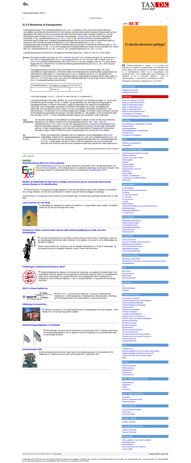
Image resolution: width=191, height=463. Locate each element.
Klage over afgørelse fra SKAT (133, 100)
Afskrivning (126, 180)
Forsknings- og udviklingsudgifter (134, 178)
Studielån (125, 290)
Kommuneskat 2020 (32, 349)
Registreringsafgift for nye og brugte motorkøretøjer (140, 351)
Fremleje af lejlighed (129, 312)
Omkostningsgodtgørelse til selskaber (41, 325)
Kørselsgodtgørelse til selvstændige (135, 130)
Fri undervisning (128, 212)
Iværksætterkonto (128, 229)
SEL (44, 30)
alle (59, 454)
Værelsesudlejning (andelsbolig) (133, 305)
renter (112, 124)
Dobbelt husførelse (129, 155)
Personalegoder (128, 188)
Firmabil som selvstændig (131, 135)
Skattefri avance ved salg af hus (133, 316)
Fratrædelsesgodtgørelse (131, 227)
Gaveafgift (126, 397)
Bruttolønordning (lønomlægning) (134, 190)
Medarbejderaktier (128, 208)
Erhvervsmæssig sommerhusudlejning (136, 334)
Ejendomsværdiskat (129, 325)
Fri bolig (125, 201)
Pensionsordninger (129, 365)
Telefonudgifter (127, 160)
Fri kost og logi (127, 199)
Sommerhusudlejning (129, 332)
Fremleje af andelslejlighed (132, 314)
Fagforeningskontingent (130, 223)
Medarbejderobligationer (131, 210)
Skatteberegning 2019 (98, 170)
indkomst (106, 135)
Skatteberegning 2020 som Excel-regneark (43, 163)
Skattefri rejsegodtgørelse (131, 143)
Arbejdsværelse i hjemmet (131, 169)
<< (23, 18)
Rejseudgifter (127, 145)
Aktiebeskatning (128, 382)
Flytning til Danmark (129, 432)
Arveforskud (126, 412)
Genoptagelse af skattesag (132, 114)
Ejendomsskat (127, 327)
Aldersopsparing (128, 368)
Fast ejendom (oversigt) (130, 298)
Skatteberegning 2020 (49, 166)
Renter (124, 387)
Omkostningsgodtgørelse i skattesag (135, 116)
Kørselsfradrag (127, 126)
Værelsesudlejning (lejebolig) (132, 303)
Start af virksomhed (129, 240)
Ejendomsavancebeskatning (132, 329)
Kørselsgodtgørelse (129, 128)
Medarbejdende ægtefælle (131, 244)
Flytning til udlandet (129, 430)
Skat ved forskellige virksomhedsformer (136, 242)
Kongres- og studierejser (131, 175)
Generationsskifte (128, 414)
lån (59, 32)
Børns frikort (126, 271)
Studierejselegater (128, 288)
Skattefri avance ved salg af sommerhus (136, 336)
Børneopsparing (128, 273)
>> (168, 18)
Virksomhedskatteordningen (132, 246)
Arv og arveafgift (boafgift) (131, 409)
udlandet (67, 57)
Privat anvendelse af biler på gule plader (136, 355)
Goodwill (125, 162)
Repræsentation (128, 166)
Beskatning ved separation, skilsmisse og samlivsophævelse (144, 261)
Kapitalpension (127, 370)
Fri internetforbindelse (130, 195)
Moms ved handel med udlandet (133, 447)
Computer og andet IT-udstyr (132, 158)
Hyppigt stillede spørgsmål (158, 454)
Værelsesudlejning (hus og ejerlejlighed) (136, 300)
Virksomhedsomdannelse (131, 251)
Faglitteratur (126, 171)
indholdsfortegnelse (95, 18)
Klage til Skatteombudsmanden (133, 111)
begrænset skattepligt (98, 124)
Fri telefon (125, 192)
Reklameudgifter (128, 164)
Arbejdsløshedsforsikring (131, 220)
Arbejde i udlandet (128, 422)
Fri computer (126, 197)
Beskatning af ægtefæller (131, 259)
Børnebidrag (126, 276)
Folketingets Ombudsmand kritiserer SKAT (43, 266)
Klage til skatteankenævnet (132, 107)
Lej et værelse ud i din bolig (36, 202)
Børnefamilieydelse (129, 278)
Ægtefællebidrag (128, 263)
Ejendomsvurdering (129, 323)
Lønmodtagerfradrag (129, 225)
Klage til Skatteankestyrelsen (132, 105)
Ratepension (126, 372)
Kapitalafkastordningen (130, 249)
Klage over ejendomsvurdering (133, 102)
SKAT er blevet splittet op (35, 288)
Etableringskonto (128, 232)
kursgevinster (83, 36)
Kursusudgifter (127, 173)
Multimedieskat (127, 204)
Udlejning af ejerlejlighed (131, 309)
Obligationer (126, 385)
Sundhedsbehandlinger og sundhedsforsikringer (139, 206)
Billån (124, 358)
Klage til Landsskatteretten (131, 109)
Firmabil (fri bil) (127, 133)
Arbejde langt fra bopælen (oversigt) (135, 153)
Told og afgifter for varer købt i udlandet (136, 440)
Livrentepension (128, 374)
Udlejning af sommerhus (34, 304)
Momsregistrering (128, 442)
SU (123, 286)
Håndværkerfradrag (129, 341)
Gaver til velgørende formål (132, 399)
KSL (105, 122)
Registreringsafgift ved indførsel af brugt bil (137, 353)
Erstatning (126, 389)
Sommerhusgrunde (129, 338)
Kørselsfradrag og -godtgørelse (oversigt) (137, 124)
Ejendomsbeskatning (129, 321)
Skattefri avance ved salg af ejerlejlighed (136, 318)
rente (32, 62)
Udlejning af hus (128, 307)
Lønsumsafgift (127, 449)
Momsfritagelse (127, 444)
